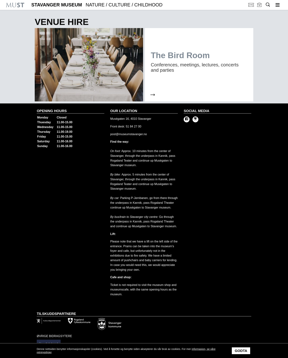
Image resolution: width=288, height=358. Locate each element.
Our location (123, 111)
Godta (241, 351)
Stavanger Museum (96, 5)
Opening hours (52, 111)
